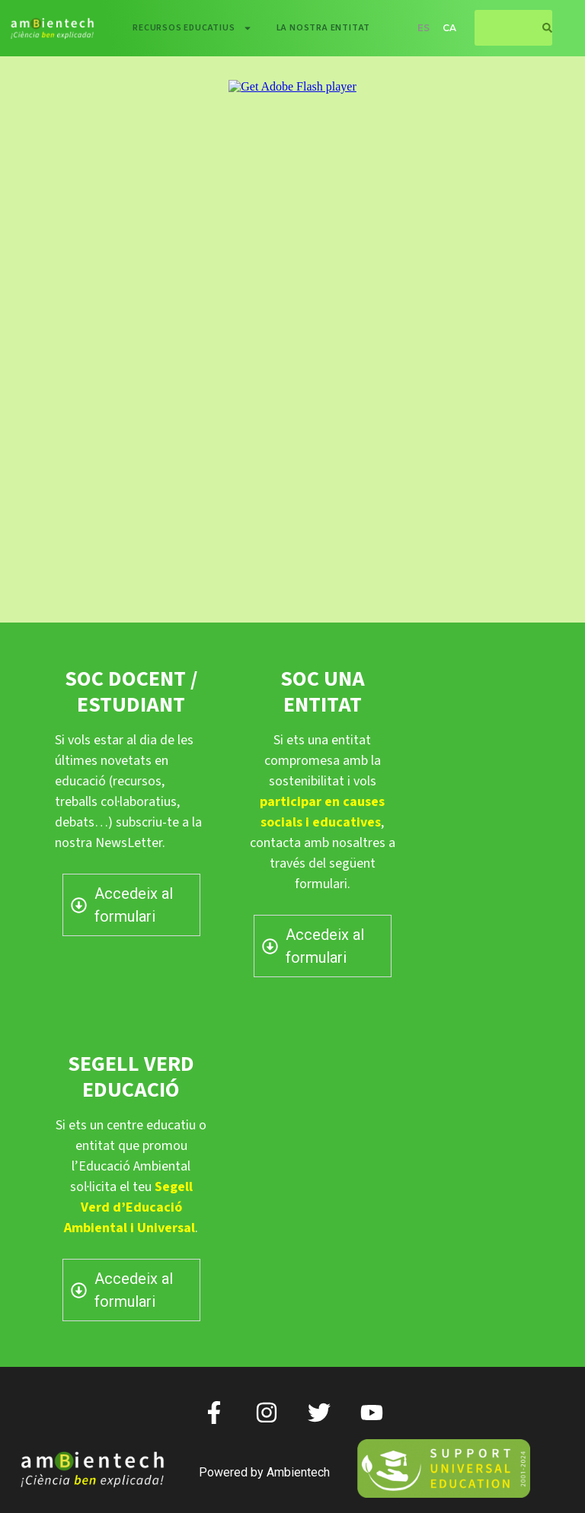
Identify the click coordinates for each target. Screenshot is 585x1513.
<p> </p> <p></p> (292, 330)
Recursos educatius (192, 28)
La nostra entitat (324, 27)
